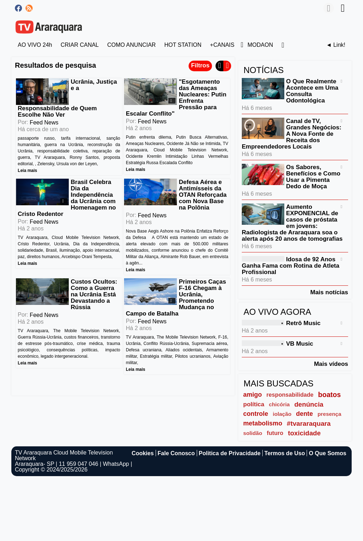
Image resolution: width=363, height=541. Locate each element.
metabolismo (262, 423)
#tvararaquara (309, 423)
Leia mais (27, 170)
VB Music (299, 343)
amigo (252, 394)
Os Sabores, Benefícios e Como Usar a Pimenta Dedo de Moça (313, 177)
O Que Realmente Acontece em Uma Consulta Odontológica (312, 91)
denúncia (308, 404)
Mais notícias (329, 292)
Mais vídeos (331, 364)
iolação (282, 414)
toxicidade (304, 433)
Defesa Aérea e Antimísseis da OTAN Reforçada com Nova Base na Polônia (203, 195)
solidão (252, 433)
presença (329, 414)
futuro (275, 433)
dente (304, 413)
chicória (279, 404)
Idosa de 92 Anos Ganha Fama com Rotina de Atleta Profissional (290, 265)
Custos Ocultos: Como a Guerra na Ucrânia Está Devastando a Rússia (94, 294)
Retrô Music (303, 323)
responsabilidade (290, 394)
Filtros (200, 65)
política (253, 404)
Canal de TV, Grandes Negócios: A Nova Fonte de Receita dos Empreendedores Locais (291, 134)
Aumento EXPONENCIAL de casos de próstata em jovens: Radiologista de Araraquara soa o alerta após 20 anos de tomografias (292, 222)
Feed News (44, 122)
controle (255, 413)
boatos (329, 394)
